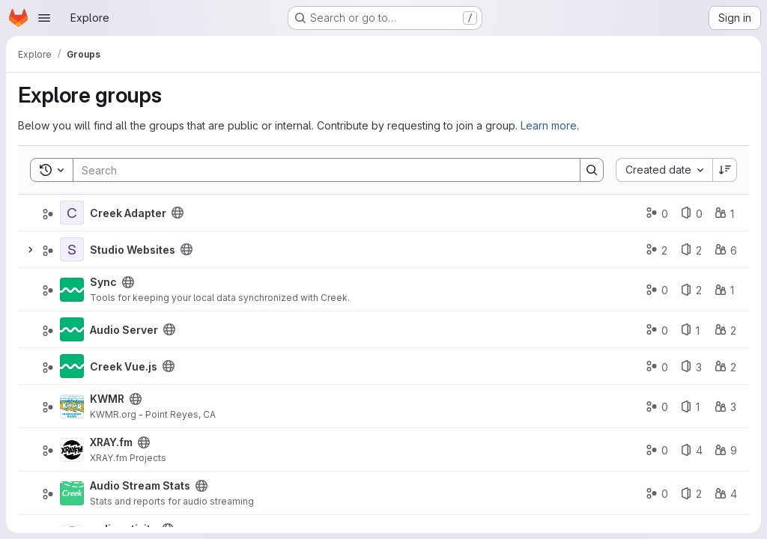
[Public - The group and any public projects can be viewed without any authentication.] (177, 212)
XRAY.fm (111, 442)
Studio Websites (132, 249)
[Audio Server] (72, 329)
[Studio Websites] (72, 249)
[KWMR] (72, 406)
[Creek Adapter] (72, 213)
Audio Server (124, 329)
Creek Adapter (128, 213)
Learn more (549, 125)
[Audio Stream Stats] (72, 493)
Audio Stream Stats (140, 485)
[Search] (319, 170)
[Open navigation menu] (44, 18)
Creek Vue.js (123, 366)
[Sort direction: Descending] (725, 170)
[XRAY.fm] (72, 450)
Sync (103, 281)
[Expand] (30, 249)
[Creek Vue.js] (72, 366)
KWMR (107, 398)
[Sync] (72, 290)
